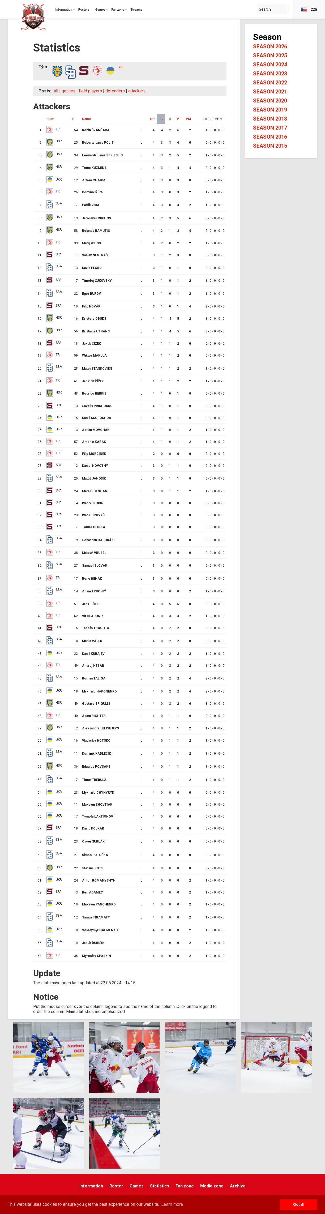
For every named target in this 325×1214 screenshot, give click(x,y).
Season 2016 (270, 137)
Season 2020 (270, 100)
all (121, 66)
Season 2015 (270, 146)
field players (90, 90)
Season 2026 (270, 46)
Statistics (159, 1186)
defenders (115, 90)
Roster (116, 1186)
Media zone (212, 1186)
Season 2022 (270, 82)
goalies (68, 90)
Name (86, 119)
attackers (137, 90)
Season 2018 (270, 119)
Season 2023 (270, 73)
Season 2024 (270, 64)
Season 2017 (270, 128)
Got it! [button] (298, 1204)
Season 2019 (270, 109)
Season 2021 (270, 91)
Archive (238, 1186)
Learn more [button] (172, 1204)
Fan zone (185, 1186)
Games (137, 1186)
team (50, 119)
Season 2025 (270, 55)
